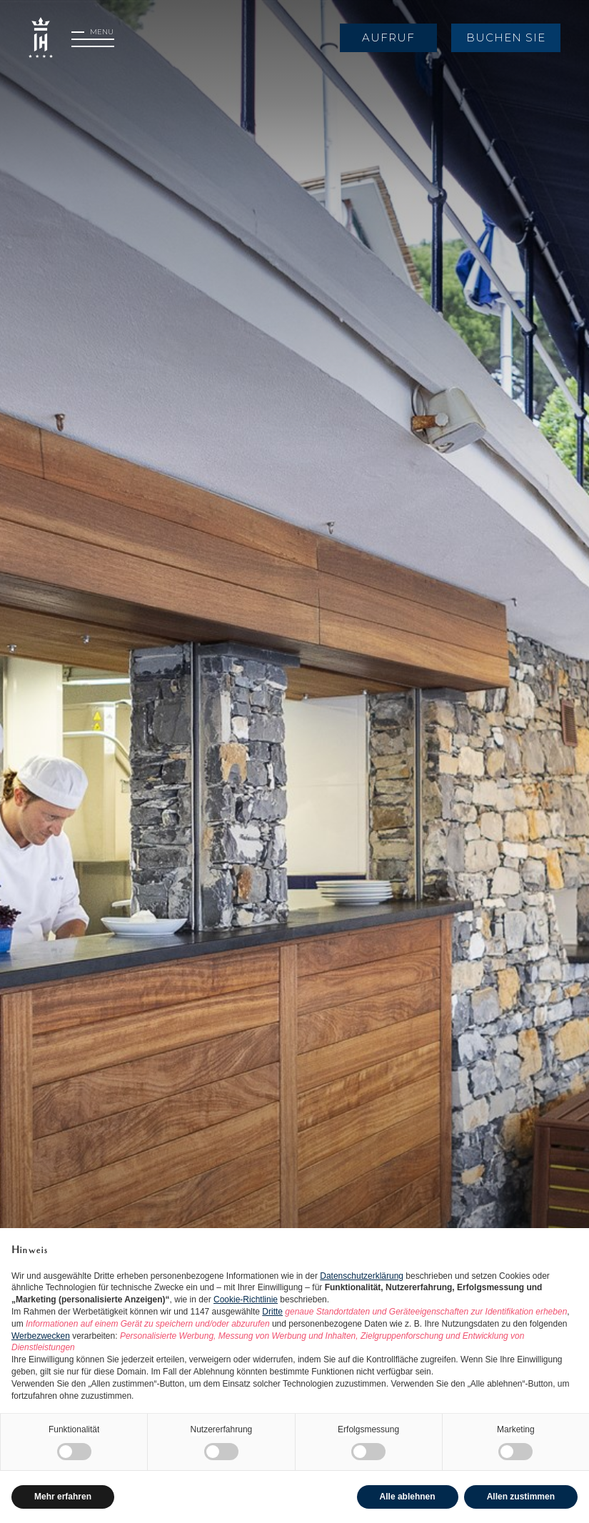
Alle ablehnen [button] (408, 1497)
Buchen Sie (505, 37)
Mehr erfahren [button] (62, 1497)
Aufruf (388, 37)
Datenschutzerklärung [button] (361, 1276)
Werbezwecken (40, 1336)
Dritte (272, 1312)
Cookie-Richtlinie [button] (245, 1300)
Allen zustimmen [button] (521, 1497)
